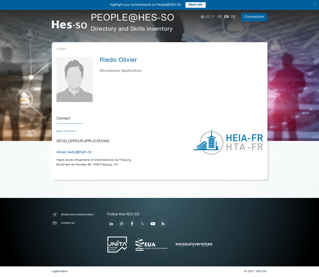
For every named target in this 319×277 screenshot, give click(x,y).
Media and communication (73, 215)
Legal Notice (59, 271)
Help (207, 17)
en (226, 17)
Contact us (63, 223)
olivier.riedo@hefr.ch (73, 152)
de (233, 17)
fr (220, 17)
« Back (61, 48)
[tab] (69, 119)
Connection (254, 17)
